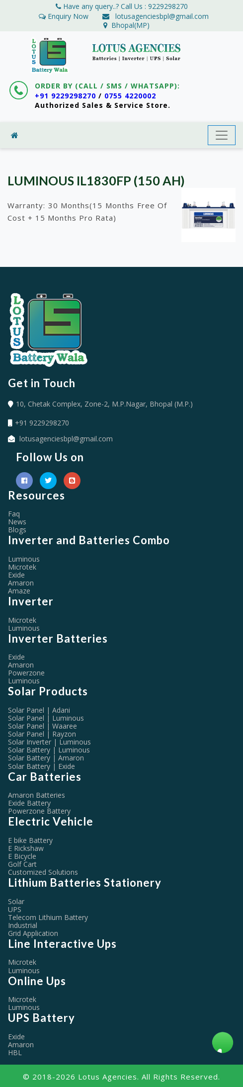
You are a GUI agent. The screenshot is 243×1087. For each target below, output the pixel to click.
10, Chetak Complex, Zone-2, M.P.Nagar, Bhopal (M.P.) (104, 404)
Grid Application (33, 933)
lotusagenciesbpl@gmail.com (162, 16)
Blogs (17, 529)
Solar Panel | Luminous (46, 718)
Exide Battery (29, 803)
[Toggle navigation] (222, 135)
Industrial (22, 925)
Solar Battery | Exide (41, 766)
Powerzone (26, 672)
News (17, 521)
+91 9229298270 (65, 95)
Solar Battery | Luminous (49, 749)
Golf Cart (22, 864)
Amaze (19, 590)
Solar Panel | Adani (39, 710)
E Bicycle (22, 856)
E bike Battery (30, 840)
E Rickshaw (26, 848)
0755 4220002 (130, 95)
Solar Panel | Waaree (42, 726)
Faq (14, 513)
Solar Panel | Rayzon (42, 734)
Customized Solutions (43, 872)
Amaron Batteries (36, 795)
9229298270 (168, 6)
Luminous (24, 559)
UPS (14, 909)
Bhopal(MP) (126, 25)
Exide (16, 575)
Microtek (22, 567)
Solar (16, 901)
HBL (15, 1052)
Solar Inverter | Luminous (49, 742)
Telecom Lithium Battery (48, 917)
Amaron (21, 582)
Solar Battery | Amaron (46, 757)
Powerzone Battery (39, 811)
